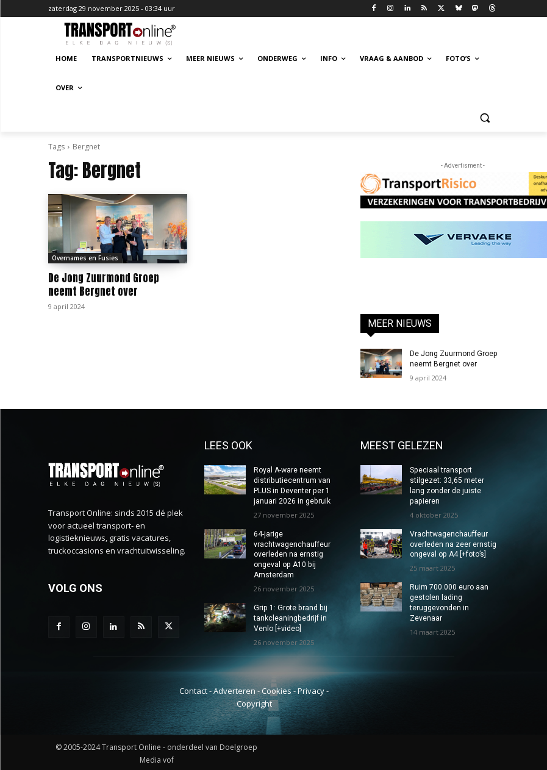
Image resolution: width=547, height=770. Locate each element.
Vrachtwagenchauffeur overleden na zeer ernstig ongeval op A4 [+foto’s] (453, 543)
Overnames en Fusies (85, 258)
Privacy (311, 689)
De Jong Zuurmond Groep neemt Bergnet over (103, 284)
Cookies (276, 689)
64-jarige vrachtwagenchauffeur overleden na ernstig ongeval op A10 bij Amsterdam (292, 554)
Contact (193, 689)
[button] (485, 117)
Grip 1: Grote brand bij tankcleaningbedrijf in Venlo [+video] (290, 617)
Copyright (254, 702)
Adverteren (234, 689)
